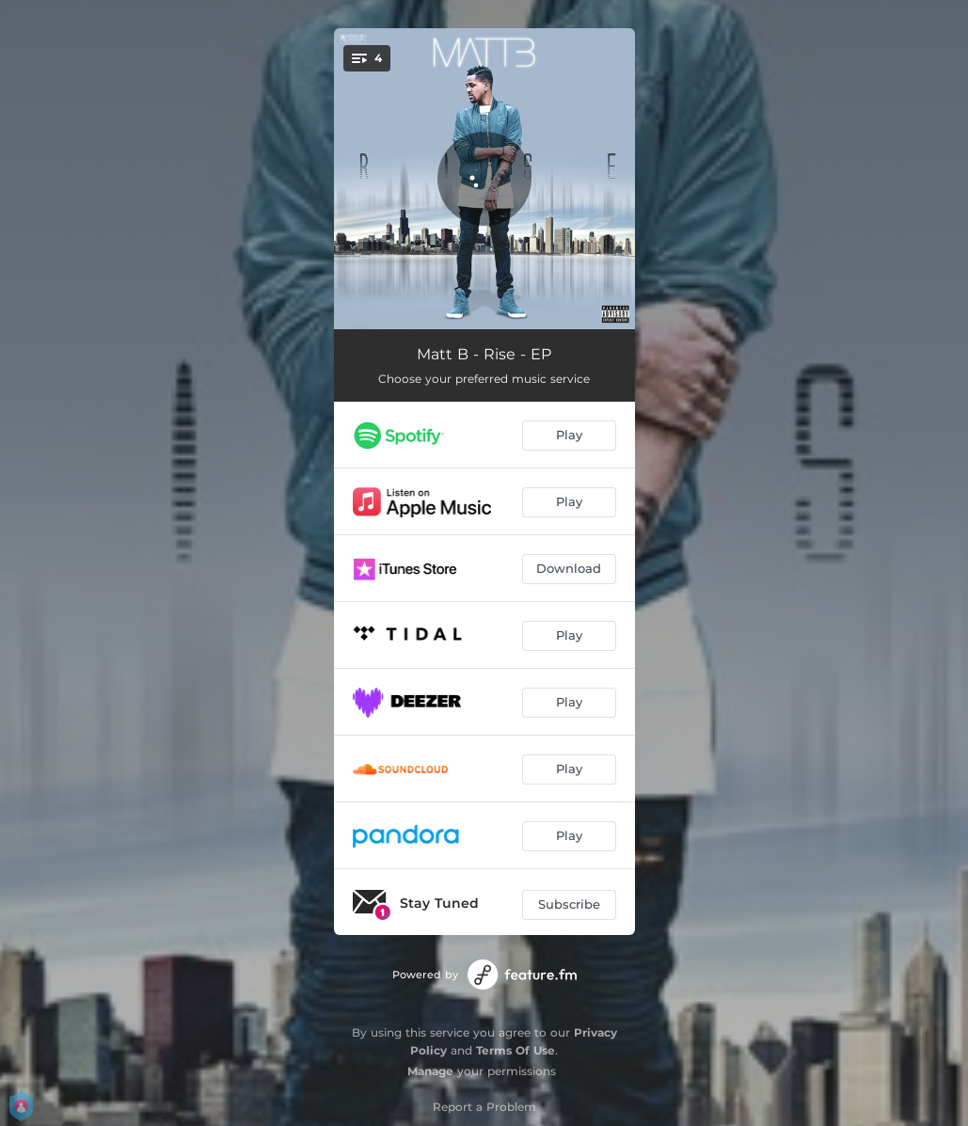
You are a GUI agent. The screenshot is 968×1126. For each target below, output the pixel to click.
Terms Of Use (515, 1050)
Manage (430, 1071)
